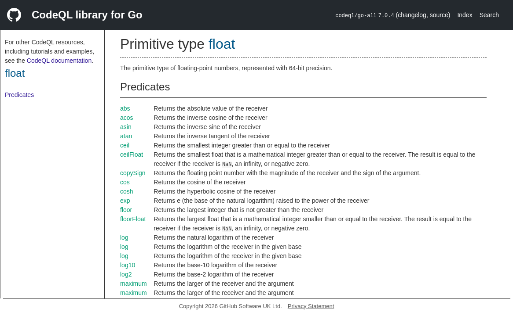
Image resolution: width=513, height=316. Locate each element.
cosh (126, 191)
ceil (124, 145)
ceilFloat (131, 154)
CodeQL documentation (59, 60)
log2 (126, 274)
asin (126, 126)
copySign (133, 172)
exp (125, 200)
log (124, 237)
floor (126, 209)
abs (125, 108)
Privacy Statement (311, 306)
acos (126, 117)
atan (126, 136)
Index (464, 14)
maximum (133, 283)
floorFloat (133, 219)
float (15, 73)
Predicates (19, 94)
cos (125, 182)
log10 (127, 265)
